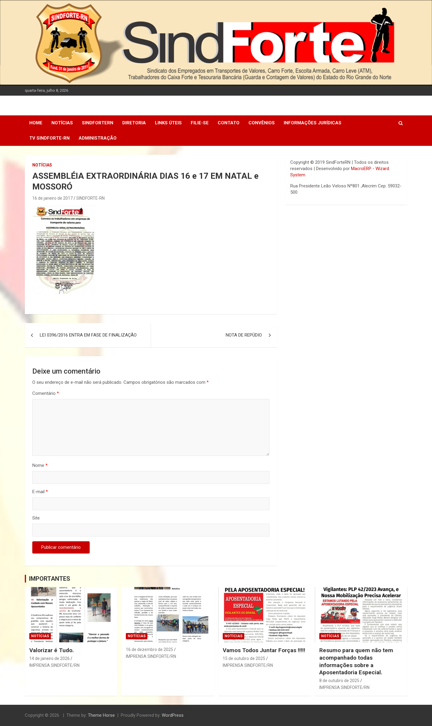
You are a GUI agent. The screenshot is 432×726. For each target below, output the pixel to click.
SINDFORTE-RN (90, 198)
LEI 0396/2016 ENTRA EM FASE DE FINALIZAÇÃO (88, 335)
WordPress (173, 715)
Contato (228, 123)
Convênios (261, 123)
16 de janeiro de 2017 (52, 198)
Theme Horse (101, 715)
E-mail (40, 491)
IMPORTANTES (49, 578)
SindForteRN (97, 123)
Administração (98, 138)
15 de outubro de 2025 (244, 658)
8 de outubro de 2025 (339, 680)
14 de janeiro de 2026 (49, 658)
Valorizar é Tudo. (51, 650)
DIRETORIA (134, 123)
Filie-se (200, 123)
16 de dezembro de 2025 (149, 649)
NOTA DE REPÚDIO (244, 335)
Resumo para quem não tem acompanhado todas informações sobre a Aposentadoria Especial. (356, 661)
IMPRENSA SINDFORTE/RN (54, 665)
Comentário (45, 393)
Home (35, 123)
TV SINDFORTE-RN (49, 138)
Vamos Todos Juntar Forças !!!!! (264, 650)
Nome (40, 465)
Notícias (62, 123)
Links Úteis (168, 123)
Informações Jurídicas (312, 123)
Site (36, 518)
